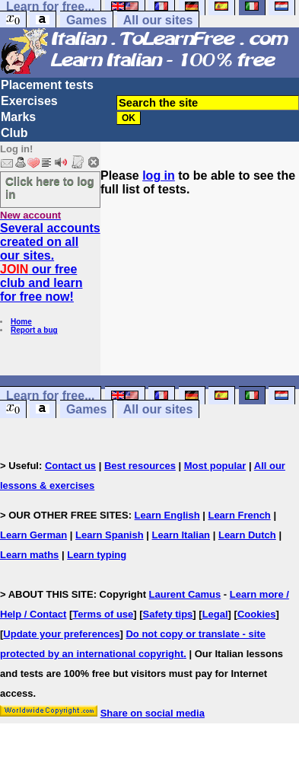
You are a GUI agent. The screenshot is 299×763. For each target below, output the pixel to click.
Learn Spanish (109, 535)
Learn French (239, 515)
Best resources (140, 465)
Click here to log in (49, 187)
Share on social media (152, 713)
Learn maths (29, 554)
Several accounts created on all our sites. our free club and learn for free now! (50, 262)
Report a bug (34, 330)
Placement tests (47, 84)
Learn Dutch (247, 535)
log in (158, 175)
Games (86, 20)
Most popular (215, 465)
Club (14, 132)
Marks (18, 116)
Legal (215, 614)
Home (21, 322)
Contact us (70, 465)
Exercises (29, 100)
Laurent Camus (185, 594)
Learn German (33, 535)
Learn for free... (50, 395)
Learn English (167, 515)
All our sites (158, 20)
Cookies (256, 614)
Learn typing (96, 554)
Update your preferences (61, 634)
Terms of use (102, 614)
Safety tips (168, 614)
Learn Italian (180, 535)
